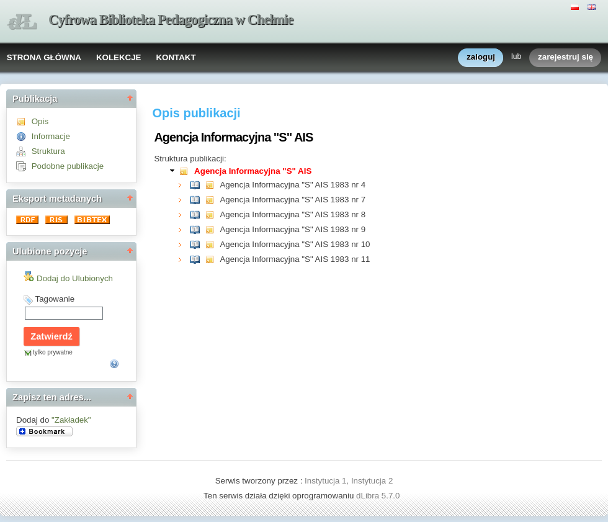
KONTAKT (175, 57)
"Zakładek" (71, 420)
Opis (40, 121)
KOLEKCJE (118, 57)
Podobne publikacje (68, 166)
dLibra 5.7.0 (379, 495)
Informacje (51, 136)
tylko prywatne (53, 352)
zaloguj (481, 57)
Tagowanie (54, 299)
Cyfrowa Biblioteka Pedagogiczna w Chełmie (170, 19)
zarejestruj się (565, 57)
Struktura (48, 151)
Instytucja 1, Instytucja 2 (349, 480)
